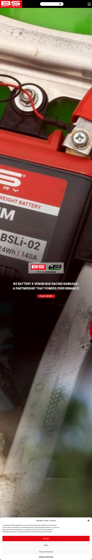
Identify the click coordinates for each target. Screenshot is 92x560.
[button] (88, 520)
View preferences (46, 552)
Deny (46, 545)
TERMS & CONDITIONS (46, 557)
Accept (46, 539)
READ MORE (46, 297)
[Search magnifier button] (61, 4)
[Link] (11, 4)
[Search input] (50, 4)
